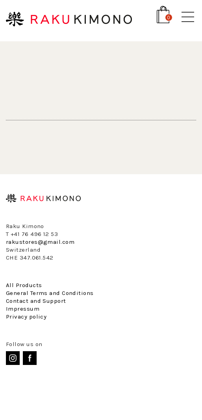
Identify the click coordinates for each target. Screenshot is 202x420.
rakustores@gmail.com (40, 241)
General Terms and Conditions (50, 293)
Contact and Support (36, 300)
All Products (24, 285)
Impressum (22, 308)
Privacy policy (26, 316)
